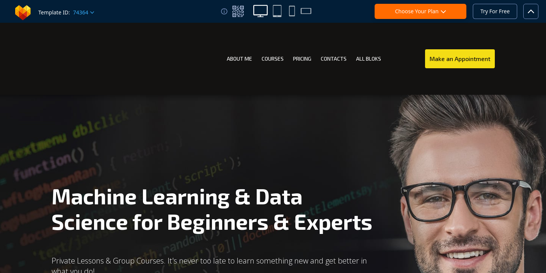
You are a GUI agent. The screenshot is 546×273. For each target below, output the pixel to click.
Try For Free (495, 11)
